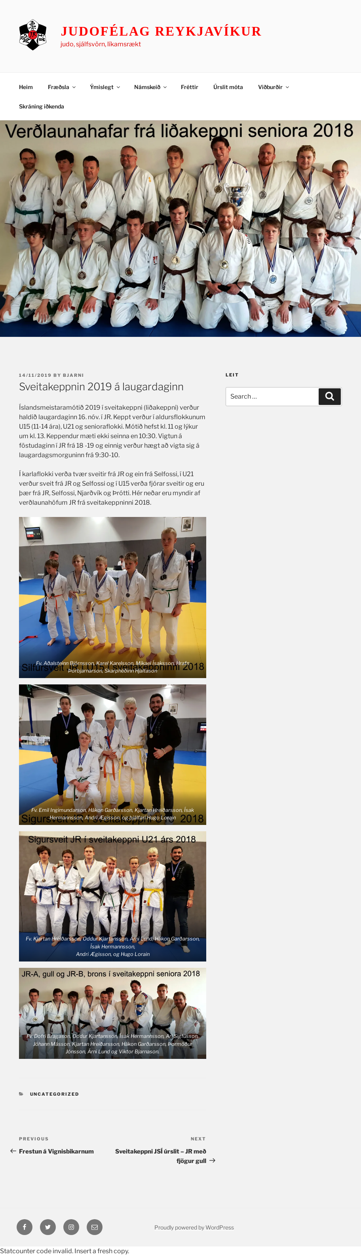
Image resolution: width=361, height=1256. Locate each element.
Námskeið (151, 87)
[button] (112, 597)
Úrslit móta (228, 87)
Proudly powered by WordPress (194, 1227)
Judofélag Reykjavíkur (161, 31)
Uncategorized (55, 1094)
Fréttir (189, 87)
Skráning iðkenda (41, 106)
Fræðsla (62, 87)
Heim (26, 87)
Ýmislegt (105, 87)
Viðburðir (274, 87)
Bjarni (73, 375)
